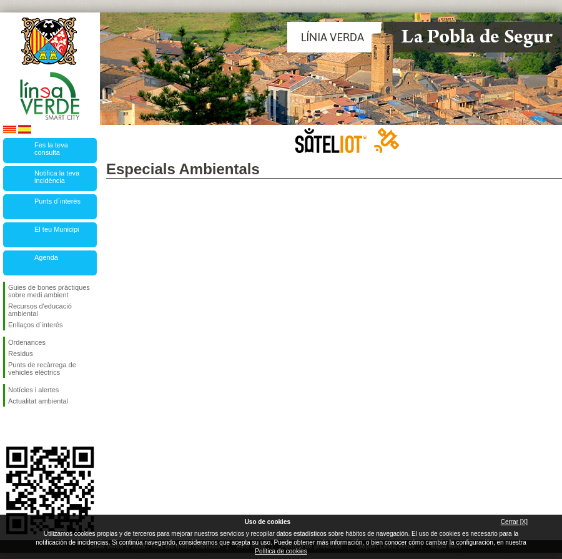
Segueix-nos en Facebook (10, 426)
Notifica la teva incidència (56, 176)
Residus (20, 353)
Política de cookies (281, 551)
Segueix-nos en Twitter (31, 426)
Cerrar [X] (514, 521)
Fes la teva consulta (51, 148)
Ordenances (27, 342)
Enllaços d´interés (35, 325)
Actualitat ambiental (38, 401)
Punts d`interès (57, 201)
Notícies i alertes (33, 389)
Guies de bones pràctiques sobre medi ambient (49, 291)
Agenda (46, 257)
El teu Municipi (56, 229)
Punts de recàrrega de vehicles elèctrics (42, 368)
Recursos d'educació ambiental (40, 309)
